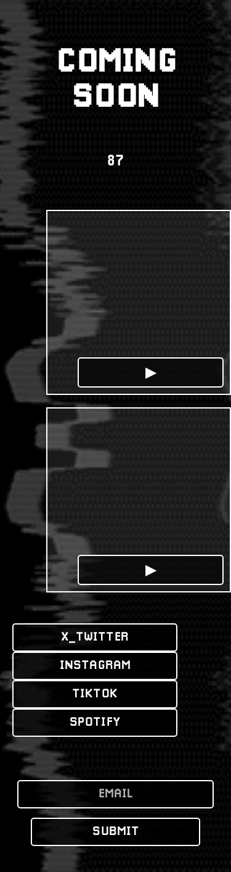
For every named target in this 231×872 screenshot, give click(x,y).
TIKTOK (95, 694)
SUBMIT (115, 832)
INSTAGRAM (95, 666)
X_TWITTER (95, 637)
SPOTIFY (95, 722)
